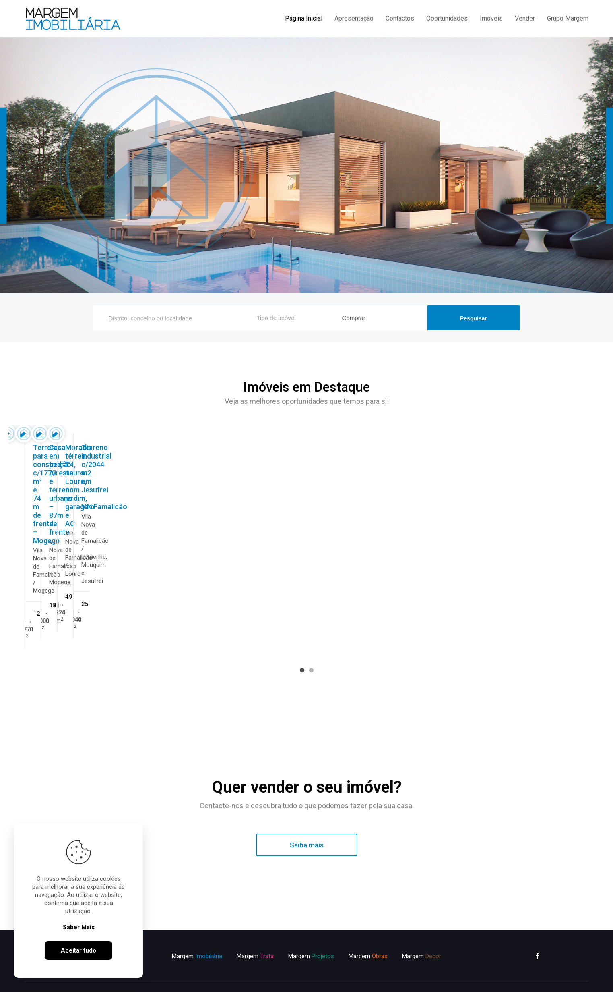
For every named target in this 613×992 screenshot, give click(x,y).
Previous (288, 521)
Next (325, 521)
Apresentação (354, 18)
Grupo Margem (567, 18)
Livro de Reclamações (336, 978)
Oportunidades (447, 18)
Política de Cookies (276, 978)
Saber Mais (79, 927)
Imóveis (491, 18)
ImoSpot (414, 978)
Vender (525, 18)
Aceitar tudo (78, 950)
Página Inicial (303, 18)
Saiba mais (307, 820)
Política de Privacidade (216, 978)
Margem (197, 931)
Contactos (400, 18)
